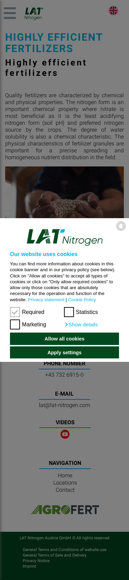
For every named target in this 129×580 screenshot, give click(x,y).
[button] (81, 324)
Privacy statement (46, 299)
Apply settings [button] (64, 352)
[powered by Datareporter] (121, 230)
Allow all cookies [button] (65, 339)
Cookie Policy (82, 299)
